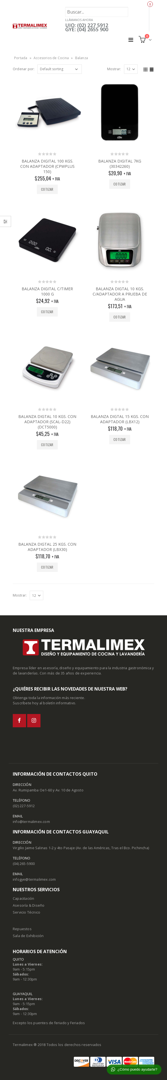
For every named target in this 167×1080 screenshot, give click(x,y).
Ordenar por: (23, 69)
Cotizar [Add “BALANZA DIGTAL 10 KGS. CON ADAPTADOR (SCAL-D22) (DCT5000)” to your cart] (47, 444)
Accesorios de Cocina (51, 58)
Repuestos (22, 929)
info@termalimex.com (31, 821)
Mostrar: (114, 69)
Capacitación (23, 898)
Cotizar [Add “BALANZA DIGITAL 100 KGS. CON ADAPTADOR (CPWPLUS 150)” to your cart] (47, 189)
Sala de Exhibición (28, 935)
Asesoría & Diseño (28, 905)
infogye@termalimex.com (34, 879)
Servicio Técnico (26, 912)
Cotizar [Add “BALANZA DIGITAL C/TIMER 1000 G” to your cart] (47, 311)
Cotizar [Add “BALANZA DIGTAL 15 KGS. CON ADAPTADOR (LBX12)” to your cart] (119, 439)
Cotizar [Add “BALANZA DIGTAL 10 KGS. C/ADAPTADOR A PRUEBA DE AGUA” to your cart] (119, 317)
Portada (20, 58)
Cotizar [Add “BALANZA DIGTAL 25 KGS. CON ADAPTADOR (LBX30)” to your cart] (47, 567)
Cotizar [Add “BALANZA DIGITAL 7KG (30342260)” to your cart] (119, 184)
